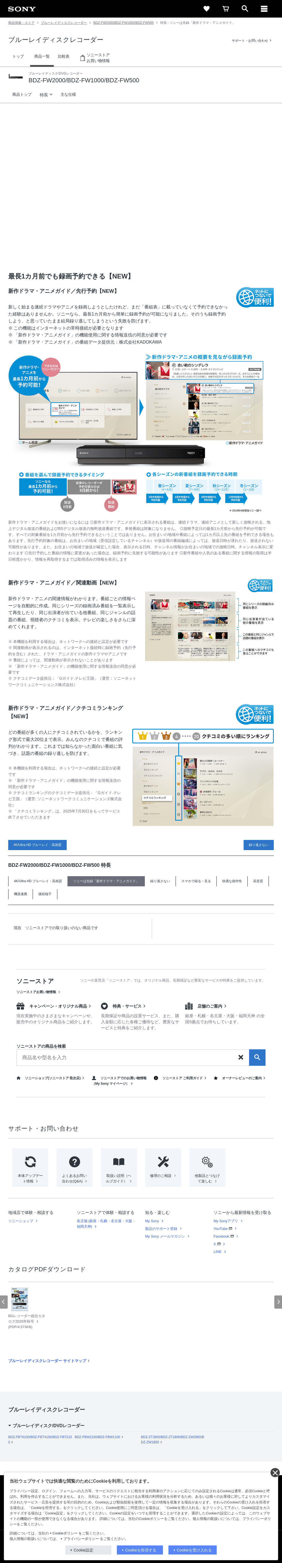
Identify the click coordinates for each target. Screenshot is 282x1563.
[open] (245, 9)
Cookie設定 (84, 1550)
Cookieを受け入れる (194, 1550)
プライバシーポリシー (81, 1539)
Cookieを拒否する (141, 1550)
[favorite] (206, 9)
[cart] (225, 9)
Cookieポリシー (65, 1533)
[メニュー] (264, 9)
